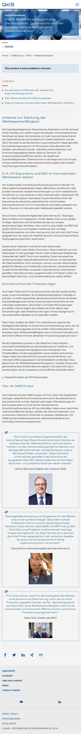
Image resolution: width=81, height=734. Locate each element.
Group (8, 671)
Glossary (7, 676)
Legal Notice (9, 723)
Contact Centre (11, 690)
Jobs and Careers (12, 680)
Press (28, 55)
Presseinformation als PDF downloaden (26, 377)
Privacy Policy (10, 714)
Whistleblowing (11, 719)
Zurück (7, 46)
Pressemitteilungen (43, 55)
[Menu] (77, 4)
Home (5, 55)
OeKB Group (17, 55)
